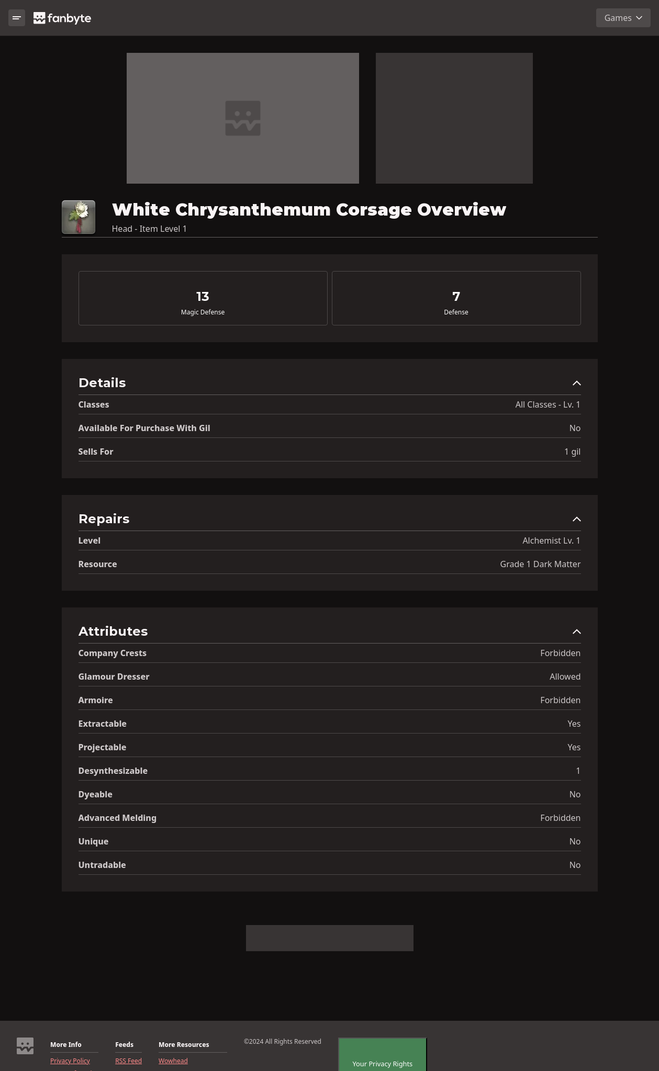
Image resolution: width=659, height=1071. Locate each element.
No (575, 428)
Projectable (103, 747)
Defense (456, 312)
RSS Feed (128, 1061)
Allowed (565, 676)
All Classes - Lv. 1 (548, 404)
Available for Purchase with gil (144, 428)
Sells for (96, 451)
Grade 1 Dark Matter (540, 564)
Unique (94, 841)
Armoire (96, 700)
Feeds (124, 1045)
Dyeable (96, 794)
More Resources (184, 1045)
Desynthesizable (113, 770)
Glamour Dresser (114, 676)
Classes (94, 404)
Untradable (102, 865)
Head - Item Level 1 (149, 228)
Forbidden (560, 653)
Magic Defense (203, 312)
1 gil (572, 451)
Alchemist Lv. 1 (551, 540)
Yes (574, 723)
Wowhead (173, 1061)
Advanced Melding (118, 818)
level (90, 540)
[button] (330, 385)
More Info (66, 1045)
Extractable (103, 723)
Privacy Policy (70, 1061)
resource (98, 564)
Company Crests (113, 653)
